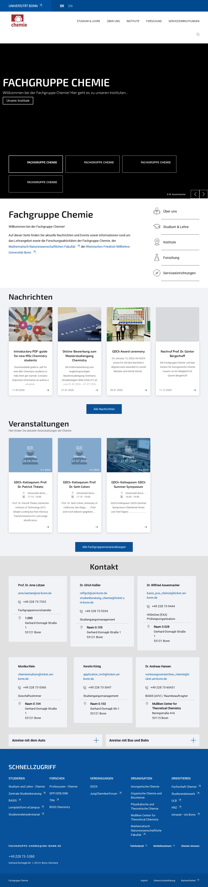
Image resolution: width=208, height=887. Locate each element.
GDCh (93, 786)
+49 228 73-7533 (34, 601)
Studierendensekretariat (27, 814)
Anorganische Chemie (145, 786)
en (70, 6)
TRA (54, 800)
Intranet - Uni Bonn (185, 814)
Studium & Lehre (88, 21)
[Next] (203, 194)
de (62, 6)
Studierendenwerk (185, 793)
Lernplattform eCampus (26, 807)
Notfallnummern (164, 846)
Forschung (154, 21)
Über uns (113, 21)
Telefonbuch (139, 846)
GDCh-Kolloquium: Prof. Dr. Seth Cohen (79, 484)
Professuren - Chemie (63, 786)
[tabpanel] (104, 121)
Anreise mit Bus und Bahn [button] (129, 740)
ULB (176, 800)
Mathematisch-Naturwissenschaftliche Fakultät (146, 830)
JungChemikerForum (106, 793)
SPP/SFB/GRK (58, 793)
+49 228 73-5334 (96, 611)
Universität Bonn (26, 6)
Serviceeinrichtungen (184, 21)
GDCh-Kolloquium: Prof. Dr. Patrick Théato (30, 484)
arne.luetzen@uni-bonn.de (34, 593)
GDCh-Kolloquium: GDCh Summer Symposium (128, 484)
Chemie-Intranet (190, 846)
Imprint (144, 880)
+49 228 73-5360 (34, 687)
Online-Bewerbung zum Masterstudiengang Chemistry (79, 355)
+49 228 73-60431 (162, 687)
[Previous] (195, 194)
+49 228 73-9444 (163, 606)
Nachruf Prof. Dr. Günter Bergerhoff (177, 353)
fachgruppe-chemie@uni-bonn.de (35, 846)
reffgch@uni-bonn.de (93, 593)
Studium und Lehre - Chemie (27, 786)
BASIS (15, 800)
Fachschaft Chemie (186, 786)
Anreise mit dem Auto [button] (28, 740)
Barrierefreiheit (190, 880)
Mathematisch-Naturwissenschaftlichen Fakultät (44, 246)
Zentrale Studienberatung (27, 793)
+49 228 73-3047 (100, 687)
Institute (133, 21)
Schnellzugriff (32, 766)
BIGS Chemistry (59, 807)
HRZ (176, 807)
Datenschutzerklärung (164, 880)
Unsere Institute (18, 101)
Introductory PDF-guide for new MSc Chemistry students (30, 355)
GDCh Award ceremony (128, 351)
